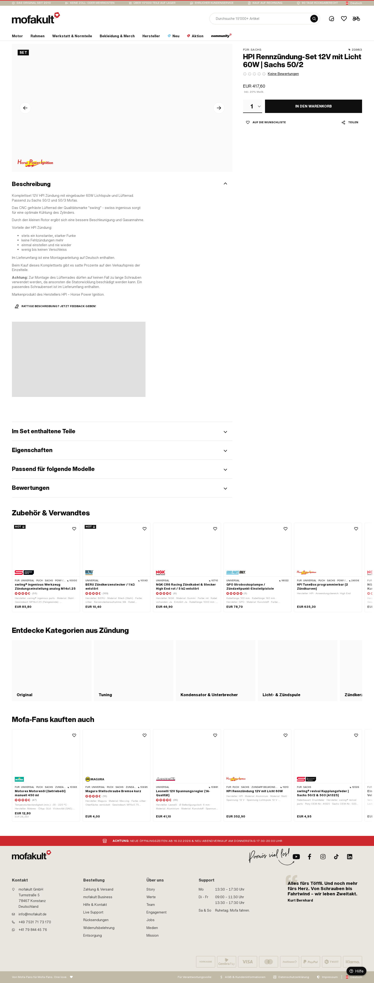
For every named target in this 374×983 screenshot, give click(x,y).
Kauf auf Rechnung (267, 3)
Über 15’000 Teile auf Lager (155, 3)
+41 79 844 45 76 (33, 929)
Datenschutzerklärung (293, 977)
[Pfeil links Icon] (25, 108)
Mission (152, 935)
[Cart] (356, 18)
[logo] (36, 18)
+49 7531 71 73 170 (35, 922)
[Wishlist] (344, 18)
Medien (152, 927)
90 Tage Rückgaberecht (320, 3)
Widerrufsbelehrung (98, 927)
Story (150, 889)
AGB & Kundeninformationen (245, 977)
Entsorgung (92, 935)
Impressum (330, 977)
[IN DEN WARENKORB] (313, 106)
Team (150, 904)
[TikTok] (336, 856)
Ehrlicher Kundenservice (214, 3)
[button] (122, 184)
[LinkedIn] (349, 856)
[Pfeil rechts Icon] (219, 108)
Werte (151, 897)
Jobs (150, 920)
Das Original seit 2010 (34, 3)
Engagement (156, 912)
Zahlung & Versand (98, 889)
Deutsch (356, 3)
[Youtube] (296, 856)
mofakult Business (97, 897)
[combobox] (252, 106)
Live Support (93, 912)
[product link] (46, 567)
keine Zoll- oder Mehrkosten (92, 3)
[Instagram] (323, 856)
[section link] (17, 37)
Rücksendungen (96, 920)
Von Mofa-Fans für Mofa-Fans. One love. (39, 977)
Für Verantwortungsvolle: (195, 977)
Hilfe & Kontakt (95, 904)
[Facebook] (309, 856)
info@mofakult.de (33, 914)
